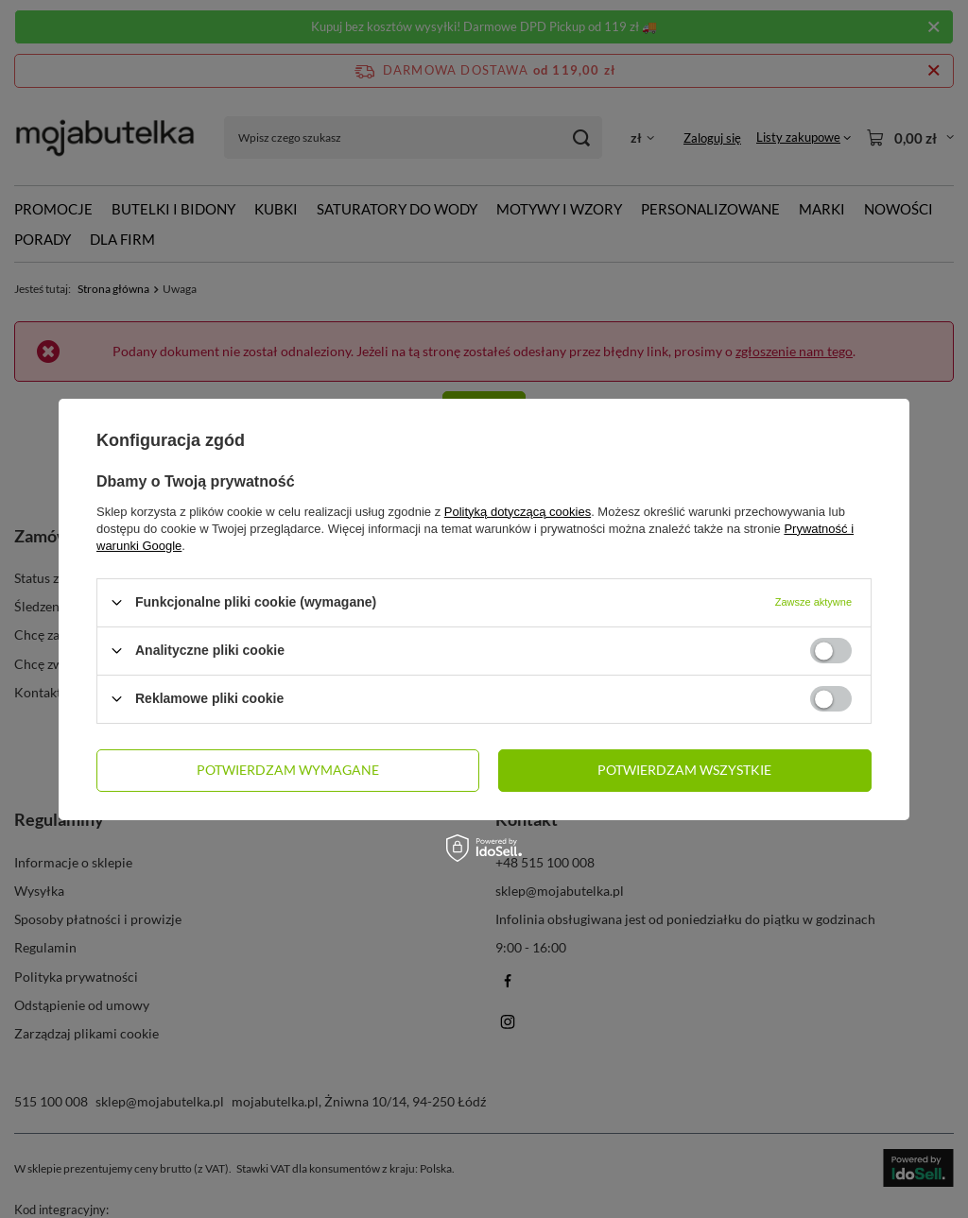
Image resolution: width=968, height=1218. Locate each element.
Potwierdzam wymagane (288, 770)
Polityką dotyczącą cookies (517, 511)
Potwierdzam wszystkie (684, 770)
